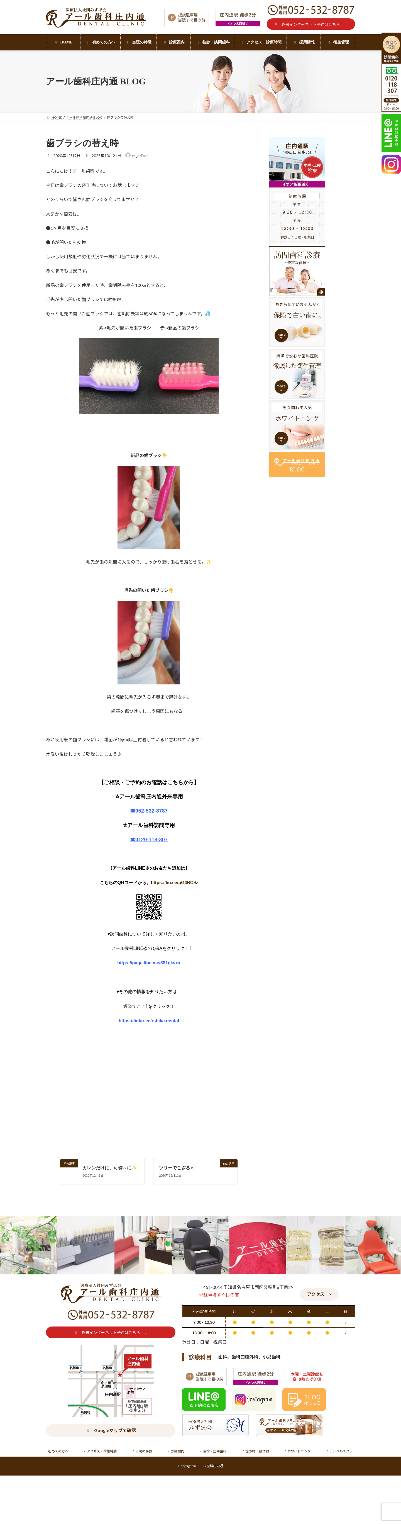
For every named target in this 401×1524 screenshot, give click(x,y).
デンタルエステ (341, 1451)
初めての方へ (58, 1451)
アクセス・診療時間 (102, 1451)
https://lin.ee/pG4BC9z (174, 882)
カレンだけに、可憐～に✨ (109, 1167)
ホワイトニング (299, 1451)
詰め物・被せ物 (257, 1451)
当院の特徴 (143, 1451)
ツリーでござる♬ (176, 1167)
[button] (311, 24)
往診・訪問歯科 (214, 1451)
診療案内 (177, 1451)
